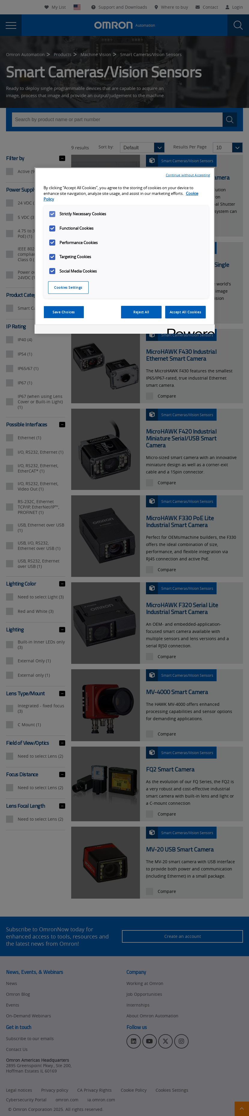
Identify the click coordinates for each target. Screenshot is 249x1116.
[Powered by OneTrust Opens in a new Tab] (189, 330)
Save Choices (64, 312)
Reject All (141, 312)
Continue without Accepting (188, 175)
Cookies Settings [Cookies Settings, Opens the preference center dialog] (68, 287)
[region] (125, 250)
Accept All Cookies (185, 312)
